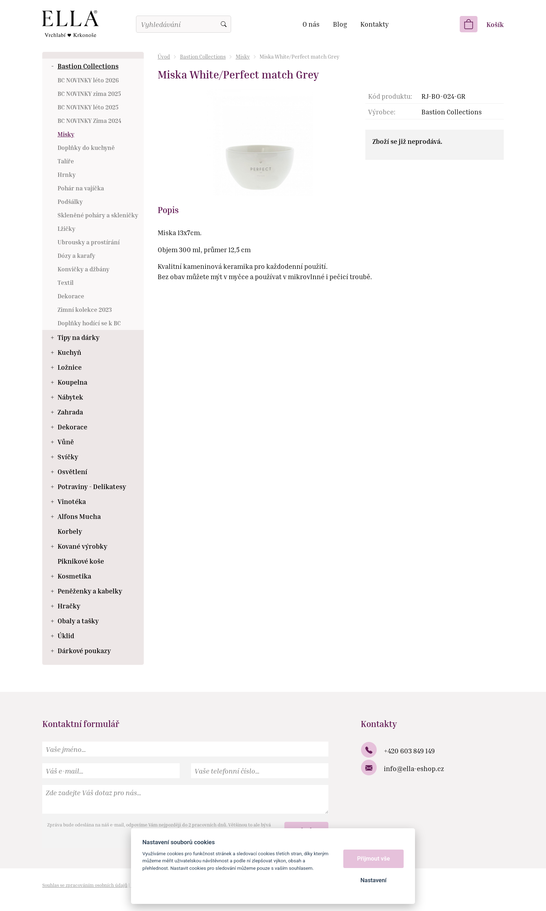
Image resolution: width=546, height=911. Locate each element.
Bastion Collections (203, 56)
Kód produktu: (390, 96)
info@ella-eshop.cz (414, 768)
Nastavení (373, 880)
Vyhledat (223, 24)
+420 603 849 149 (409, 751)
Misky (243, 56)
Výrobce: (381, 112)
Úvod (164, 56)
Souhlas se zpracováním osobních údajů (84, 885)
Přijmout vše (373, 858)
